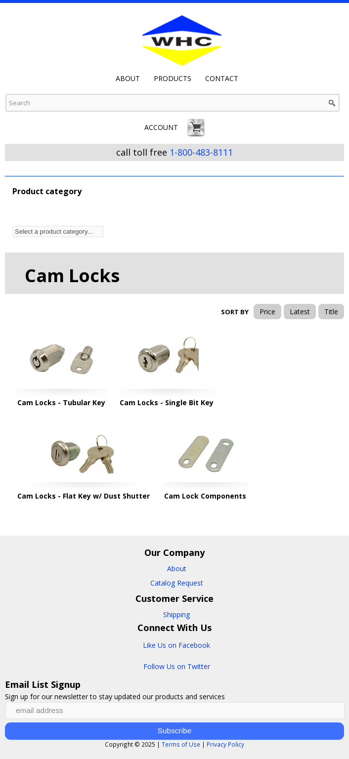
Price (267, 311)
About (128, 78)
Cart (196, 127)
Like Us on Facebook (176, 645)
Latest (300, 311)
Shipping (176, 614)
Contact (221, 78)
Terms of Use (181, 744)
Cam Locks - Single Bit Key (167, 402)
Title (331, 311)
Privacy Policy (225, 744)
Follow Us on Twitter (176, 666)
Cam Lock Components (205, 496)
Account (161, 127)
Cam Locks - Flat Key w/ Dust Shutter (83, 496)
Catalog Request (176, 583)
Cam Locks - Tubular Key (61, 402)
